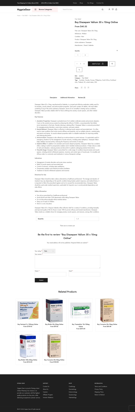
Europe (92, 80)
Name (37, 271)
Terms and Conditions (101, 386)
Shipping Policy (99, 392)
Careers (45, 392)
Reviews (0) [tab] (81, 98)
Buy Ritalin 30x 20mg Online (54, 324)
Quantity (77, 51)
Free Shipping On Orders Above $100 (27, 3)
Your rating (38, 251)
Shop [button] (81, 3)
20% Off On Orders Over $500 (49, 3)
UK (84, 82)
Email (71, 271)
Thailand (80, 82)
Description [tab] (53, 98)
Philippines (98, 80)
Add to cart (97, 64)
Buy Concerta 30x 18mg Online (107, 324)
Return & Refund (99, 395)
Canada (87, 80)
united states (90, 82)
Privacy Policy (99, 389)
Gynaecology (73, 395)
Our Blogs (90, 3)
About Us (45, 389)
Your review (39, 254)
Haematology (72, 397)
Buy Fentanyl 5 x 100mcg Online (28, 324)
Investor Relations (48, 397)
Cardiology (72, 386)
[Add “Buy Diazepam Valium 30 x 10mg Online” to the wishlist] (112, 64)
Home (75, 3)
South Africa (106, 80)
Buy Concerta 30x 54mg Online (54, 360)
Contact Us (99, 3)
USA (95, 82)
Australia (81, 80)
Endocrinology (73, 392)
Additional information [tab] (67, 98)
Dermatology (72, 389)
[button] (78, 55)
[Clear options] (117, 50)
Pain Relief (25, 15)
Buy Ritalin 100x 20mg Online (27, 360)
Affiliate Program (48, 395)
